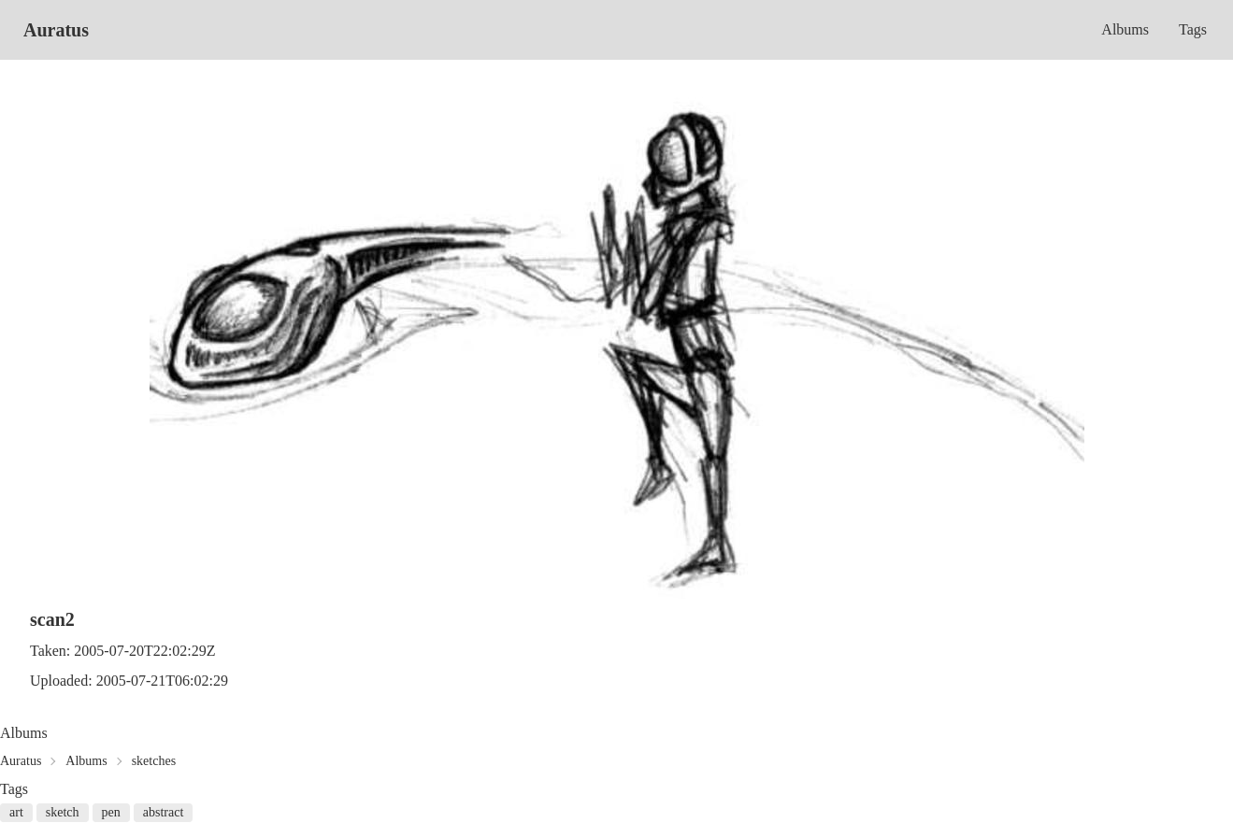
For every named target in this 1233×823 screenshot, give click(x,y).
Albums (1125, 29)
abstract (163, 812)
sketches (154, 761)
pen (111, 812)
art (16, 812)
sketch (62, 812)
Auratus (56, 30)
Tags (1193, 29)
